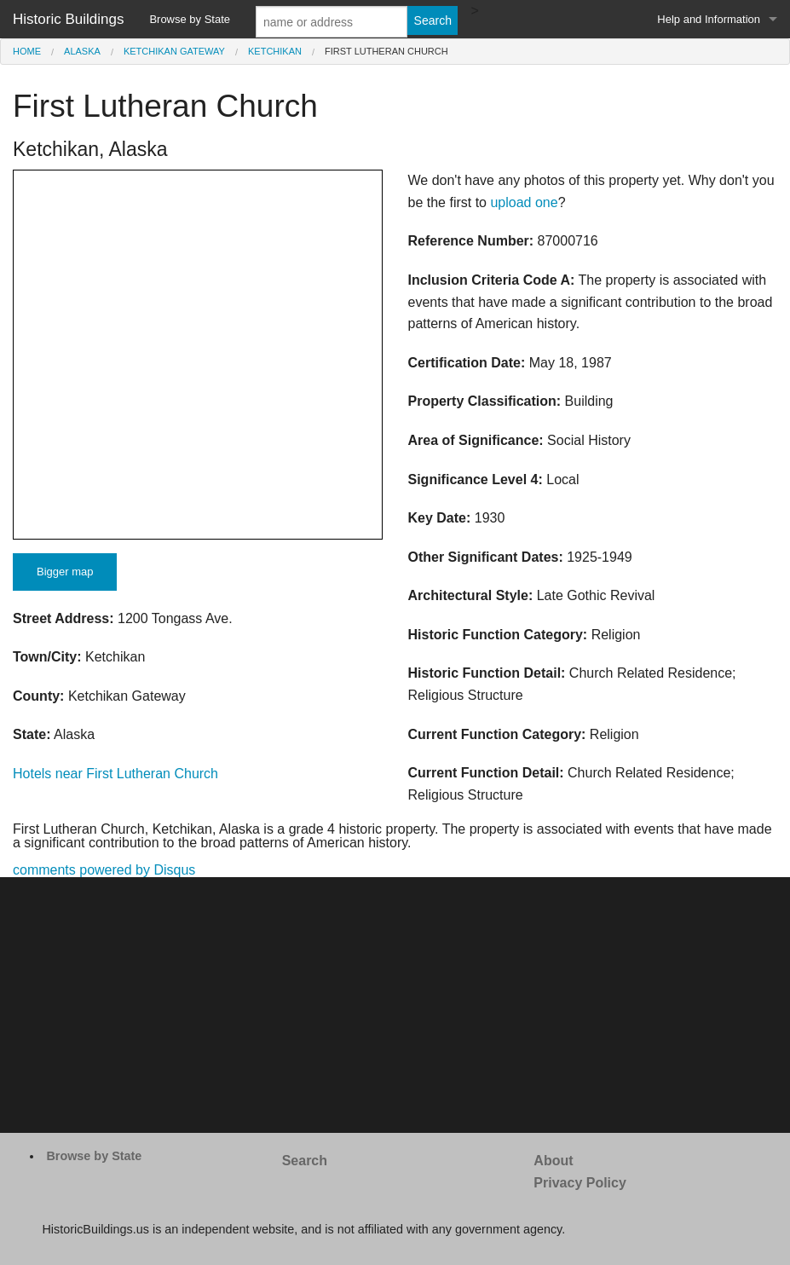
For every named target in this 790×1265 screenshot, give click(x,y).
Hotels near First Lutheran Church (115, 773)
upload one (523, 202)
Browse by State (189, 19)
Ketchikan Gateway (174, 51)
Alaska (82, 51)
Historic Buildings (68, 19)
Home (27, 51)
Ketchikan (275, 51)
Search (304, 1160)
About (553, 1160)
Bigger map (65, 571)
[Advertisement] (395, 1005)
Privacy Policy (579, 1182)
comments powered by (104, 870)
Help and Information (708, 19)
